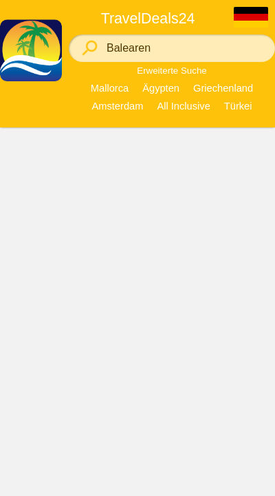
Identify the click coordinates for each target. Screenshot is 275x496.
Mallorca (110, 88)
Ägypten (160, 88)
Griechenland (223, 88)
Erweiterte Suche (172, 70)
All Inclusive (183, 106)
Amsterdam (117, 106)
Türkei (238, 106)
